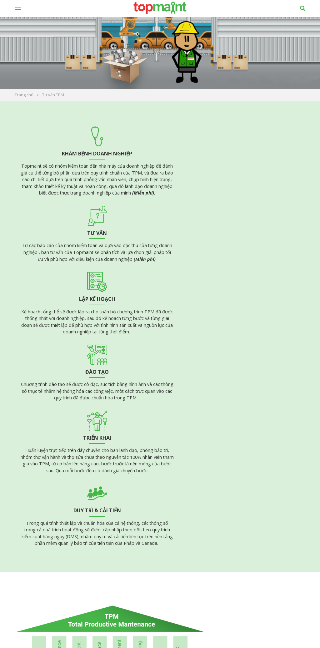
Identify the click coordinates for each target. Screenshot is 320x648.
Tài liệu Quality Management (198, 495)
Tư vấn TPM (183, 592)
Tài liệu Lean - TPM (39, 476)
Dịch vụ (179, 599)
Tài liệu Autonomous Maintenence (54, 484)
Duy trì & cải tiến (256, 262)
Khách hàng (183, 606)
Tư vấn (160, 153)
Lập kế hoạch (256, 153)
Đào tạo (63, 262)
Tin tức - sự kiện (188, 620)
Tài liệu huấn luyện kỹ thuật (196, 511)
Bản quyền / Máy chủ (118, 606)
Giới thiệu (181, 613)
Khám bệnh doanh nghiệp (63, 153)
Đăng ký (299, 592)
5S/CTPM (178, 528)
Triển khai (160, 262)
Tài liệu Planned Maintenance (49, 492)
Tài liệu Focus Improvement (47, 501)
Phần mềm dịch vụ (115, 613)
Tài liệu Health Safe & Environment (204, 503)
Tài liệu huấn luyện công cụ (196, 520)
